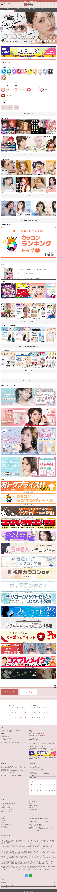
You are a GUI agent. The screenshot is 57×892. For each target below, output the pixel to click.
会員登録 (48, 3)
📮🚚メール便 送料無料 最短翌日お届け (28, 1)
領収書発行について (5, 826)
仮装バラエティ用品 (5, 807)
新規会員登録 (32, 801)
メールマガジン (53, 4)
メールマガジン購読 (33, 805)
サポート (3, 816)
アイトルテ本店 (4, 869)
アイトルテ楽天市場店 (16, 869)
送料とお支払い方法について (11, 742)
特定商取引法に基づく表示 (7, 885)
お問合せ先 (32, 763)
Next (55, 28)
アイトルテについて (5, 835)
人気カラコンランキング (6, 811)
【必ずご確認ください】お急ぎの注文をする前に (44, 757)
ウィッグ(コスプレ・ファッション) (9, 805)
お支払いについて (5, 822)
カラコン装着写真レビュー (35, 809)
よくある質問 (4, 827)
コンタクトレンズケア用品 (7, 809)
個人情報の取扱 (4, 888)
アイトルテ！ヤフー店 (27, 869)
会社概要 (31, 816)
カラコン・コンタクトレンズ (7, 801)
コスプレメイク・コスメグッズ (8, 803)
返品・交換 (3, 763)
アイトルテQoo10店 (37, 869)
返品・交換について (5, 824)
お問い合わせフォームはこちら (36, 772)
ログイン (42, 3)
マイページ (32, 799)
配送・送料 (32, 727)
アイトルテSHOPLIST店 (49, 869)
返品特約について (9, 775)
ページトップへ (55, 686)
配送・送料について (5, 820)
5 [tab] (30, 45)
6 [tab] (31, 45)
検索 (15, 11)
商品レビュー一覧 (33, 807)
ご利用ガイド (53, 3)
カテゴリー (3, 799)
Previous (1, 28)
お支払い (3, 727)
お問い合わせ (4, 882)
